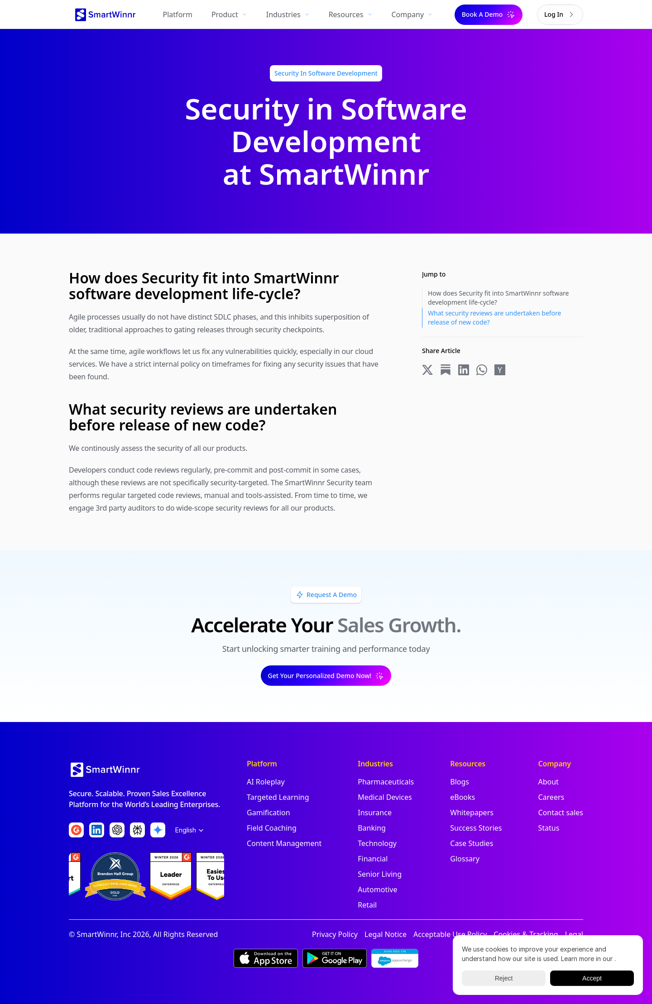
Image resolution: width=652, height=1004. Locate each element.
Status (548, 828)
